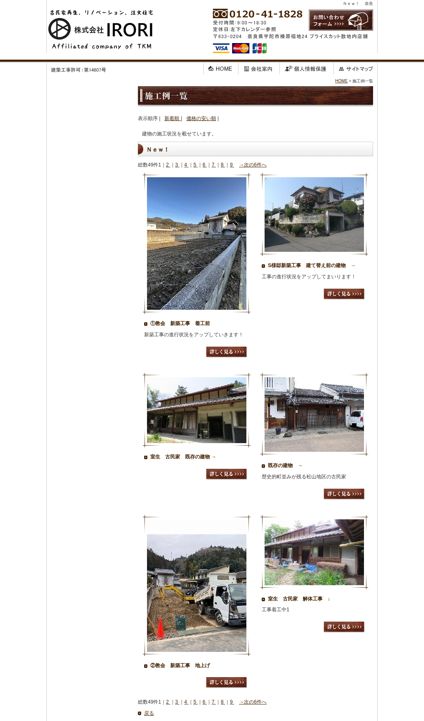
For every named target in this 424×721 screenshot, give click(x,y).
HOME (341, 81)
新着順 (172, 118)
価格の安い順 (201, 118)
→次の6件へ (253, 165)
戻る (149, 713)
